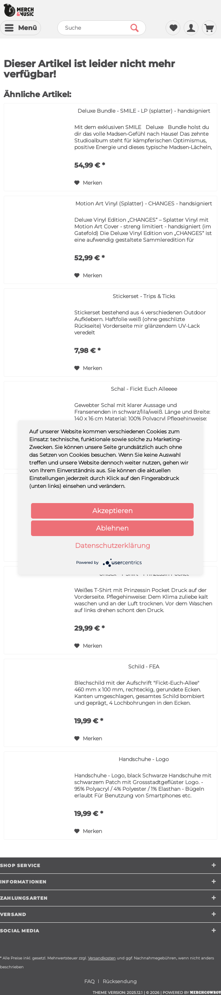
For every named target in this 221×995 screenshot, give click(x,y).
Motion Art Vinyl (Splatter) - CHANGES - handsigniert (143, 203)
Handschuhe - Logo (144, 759)
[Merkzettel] (173, 27)
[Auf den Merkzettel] (88, 182)
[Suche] (101, 27)
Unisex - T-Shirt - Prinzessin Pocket (144, 574)
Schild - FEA (143, 666)
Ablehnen (112, 528)
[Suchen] (134, 27)
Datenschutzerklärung (112, 546)
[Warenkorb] (209, 27)
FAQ (89, 981)
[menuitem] (20, 27)
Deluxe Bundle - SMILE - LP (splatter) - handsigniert (144, 111)
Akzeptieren (112, 511)
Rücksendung (120, 981)
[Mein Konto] (191, 27)
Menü (21, 27)
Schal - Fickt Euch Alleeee (144, 389)
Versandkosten (102, 958)
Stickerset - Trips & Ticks (144, 296)
